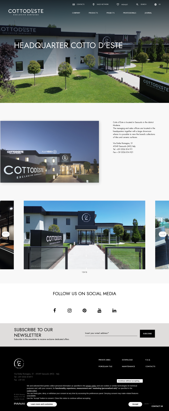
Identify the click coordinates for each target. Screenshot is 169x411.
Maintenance (128, 366)
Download (127, 360)
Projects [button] (111, 13)
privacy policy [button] (91, 386)
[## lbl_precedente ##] (6, 234)
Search (141, 4)
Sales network (101, 4)
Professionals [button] (129, 13)
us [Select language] (157, 4)
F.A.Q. (147, 360)
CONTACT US (157, 406)
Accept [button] (135, 404)
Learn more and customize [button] (42, 404)
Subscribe (147, 333)
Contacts (78, 4)
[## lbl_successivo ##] (163, 234)
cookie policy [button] (32, 391)
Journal (148, 13)
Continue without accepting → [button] (129, 381)
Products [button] (93, 13)
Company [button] (76, 13)
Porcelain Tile (105, 366)
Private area (104, 360)
